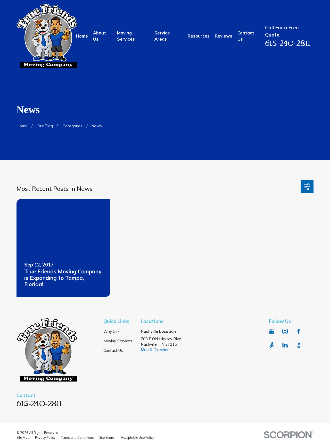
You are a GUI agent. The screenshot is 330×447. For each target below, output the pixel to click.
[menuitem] (23, 437)
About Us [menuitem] (99, 35)
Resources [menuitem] (199, 36)
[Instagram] (285, 331)
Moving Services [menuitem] (126, 35)
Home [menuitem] (82, 36)
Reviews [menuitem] (223, 36)
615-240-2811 (287, 42)
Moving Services (117, 340)
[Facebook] (298, 331)
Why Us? (111, 331)
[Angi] (271, 345)
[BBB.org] (298, 345)
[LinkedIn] (285, 345)
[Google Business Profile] (271, 331)
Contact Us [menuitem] (245, 35)
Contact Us (113, 350)
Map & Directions (156, 349)
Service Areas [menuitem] (162, 35)
